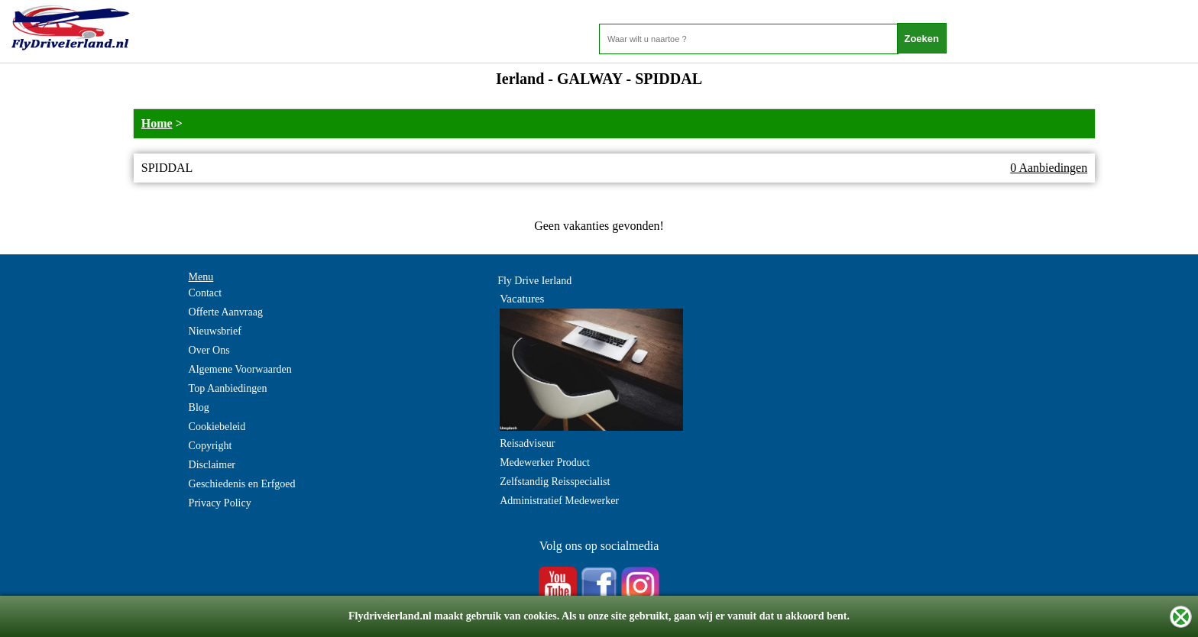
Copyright (210, 445)
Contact (205, 293)
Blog (199, 407)
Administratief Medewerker (559, 500)
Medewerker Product (545, 462)
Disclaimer (212, 464)
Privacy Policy (220, 503)
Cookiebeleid (217, 426)
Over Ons (209, 350)
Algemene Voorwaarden (240, 369)
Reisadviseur (527, 443)
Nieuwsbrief (215, 331)
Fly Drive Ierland (534, 280)
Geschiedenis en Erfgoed (242, 484)
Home (157, 123)
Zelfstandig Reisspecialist (555, 481)
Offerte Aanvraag (226, 312)
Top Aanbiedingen (228, 388)
